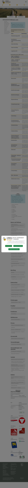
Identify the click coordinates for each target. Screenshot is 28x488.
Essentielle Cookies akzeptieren (14, 249)
